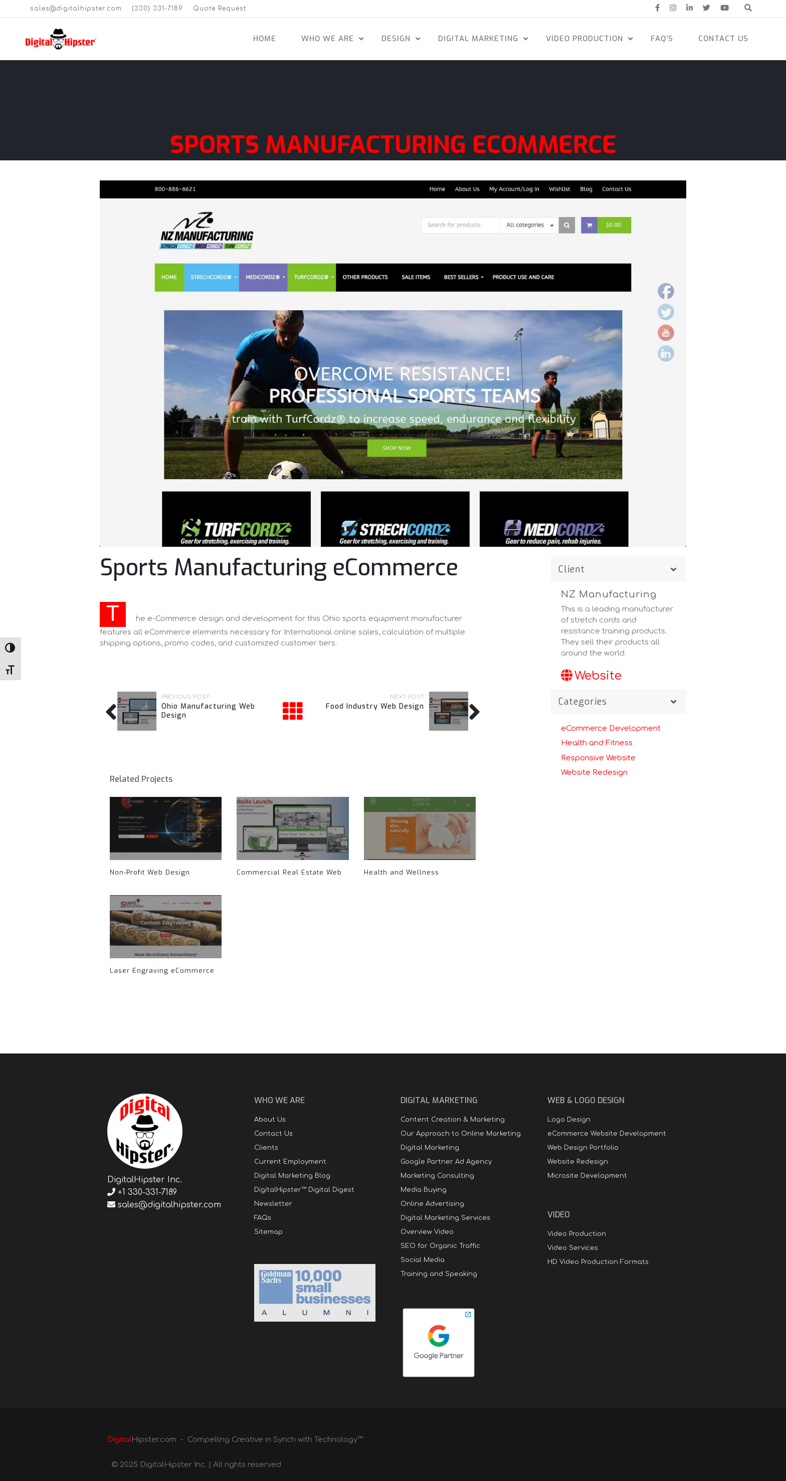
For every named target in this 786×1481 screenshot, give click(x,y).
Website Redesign (594, 772)
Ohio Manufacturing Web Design (208, 711)
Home (264, 39)
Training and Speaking (439, 1274)
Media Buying (424, 1189)
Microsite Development (587, 1175)
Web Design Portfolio (583, 1147)
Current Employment (290, 1161)
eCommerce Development (611, 728)
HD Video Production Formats (598, 1261)
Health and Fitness (597, 743)
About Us (270, 1119)
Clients (266, 1147)
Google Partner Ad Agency (446, 1161)
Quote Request (219, 8)
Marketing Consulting (437, 1175)
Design (396, 39)
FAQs (262, 1217)
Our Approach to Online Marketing (461, 1133)
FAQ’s (662, 39)
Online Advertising (432, 1203)
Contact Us (723, 39)
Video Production (584, 39)
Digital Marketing (478, 39)
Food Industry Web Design (375, 706)
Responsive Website (598, 758)
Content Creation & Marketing (453, 1119)
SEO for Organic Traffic (440, 1245)
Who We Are (327, 39)
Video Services (572, 1247)
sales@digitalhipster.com (76, 8)
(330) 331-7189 (157, 8)
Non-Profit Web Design (150, 872)
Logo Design (569, 1119)
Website (591, 676)
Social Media (423, 1259)
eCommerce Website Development (606, 1133)
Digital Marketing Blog (292, 1175)
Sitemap (268, 1231)
